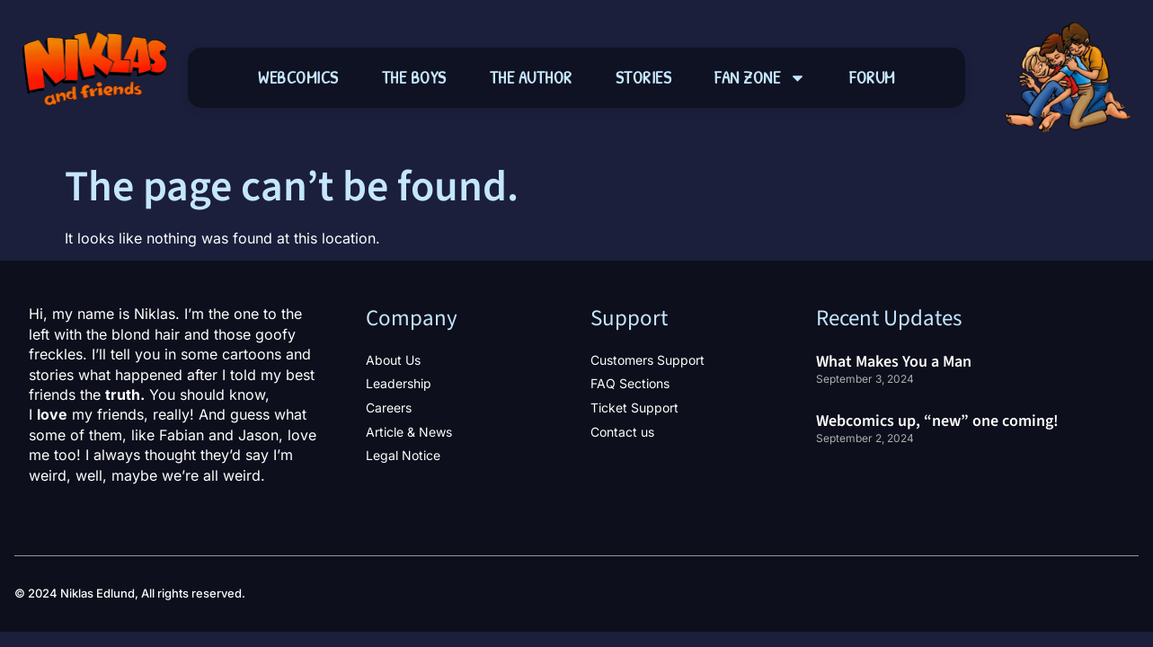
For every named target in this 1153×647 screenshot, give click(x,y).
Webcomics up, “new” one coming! (937, 421)
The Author (531, 77)
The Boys (414, 77)
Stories (644, 77)
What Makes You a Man (893, 361)
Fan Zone (760, 78)
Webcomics (298, 77)
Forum (872, 77)
